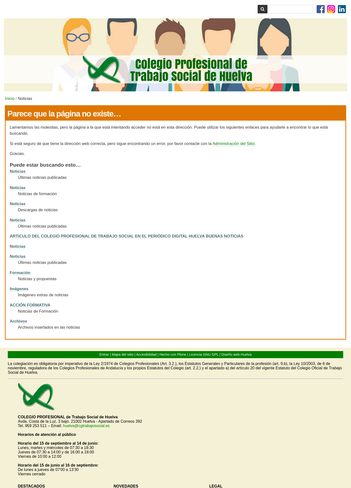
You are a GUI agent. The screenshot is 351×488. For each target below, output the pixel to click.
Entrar (104, 354)
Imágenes (19, 289)
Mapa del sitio (123, 354)
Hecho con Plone (172, 354)
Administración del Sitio (234, 143)
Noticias (18, 171)
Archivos (18, 321)
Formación (20, 272)
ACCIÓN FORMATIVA (30, 305)
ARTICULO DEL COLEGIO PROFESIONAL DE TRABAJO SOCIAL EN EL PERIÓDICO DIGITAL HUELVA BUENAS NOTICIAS (126, 236)
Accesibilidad (146, 354)
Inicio (9, 98)
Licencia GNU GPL (204, 354)
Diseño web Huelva (236, 354)
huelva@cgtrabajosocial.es (86, 426)
